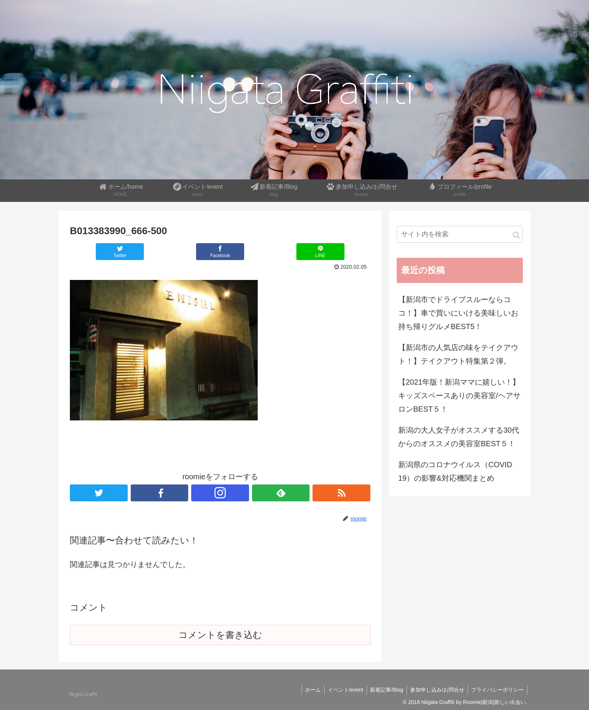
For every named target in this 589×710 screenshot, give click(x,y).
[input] (460, 234)
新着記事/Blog (384, 690)
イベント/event (342, 690)
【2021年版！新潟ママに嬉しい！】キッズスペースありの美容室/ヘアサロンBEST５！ (459, 395)
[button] (516, 235)
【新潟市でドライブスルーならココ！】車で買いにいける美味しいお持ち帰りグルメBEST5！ (458, 313)
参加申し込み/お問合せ (436, 690)
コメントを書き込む (220, 635)
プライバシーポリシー (497, 690)
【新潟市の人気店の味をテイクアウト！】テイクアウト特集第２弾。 (458, 354)
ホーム (309, 690)
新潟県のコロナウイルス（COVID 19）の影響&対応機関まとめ (455, 471)
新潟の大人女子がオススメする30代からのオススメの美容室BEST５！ (458, 437)
